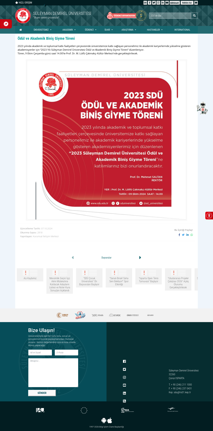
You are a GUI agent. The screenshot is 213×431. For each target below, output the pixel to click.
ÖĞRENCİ (89, 29)
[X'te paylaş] (184, 234)
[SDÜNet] (174, 2)
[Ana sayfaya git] (60, 15)
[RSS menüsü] (124, 401)
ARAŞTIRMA (127, 29)
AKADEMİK (67, 29)
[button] (196, 2)
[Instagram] (158, 2)
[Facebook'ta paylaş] (180, 234)
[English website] (145, 2)
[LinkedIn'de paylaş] (188, 234)
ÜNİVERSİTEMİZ (41, 29)
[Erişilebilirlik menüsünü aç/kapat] (209, 215)
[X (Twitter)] (154, 2)
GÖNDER (42, 392)
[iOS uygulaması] (109, 420)
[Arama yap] (194, 16)
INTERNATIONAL (182, 29)
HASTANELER (153, 29)
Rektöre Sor (187, 3)
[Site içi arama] (170, 16)
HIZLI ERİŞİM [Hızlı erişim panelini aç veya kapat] (23, 2)
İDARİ (107, 29)
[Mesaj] (53, 372)
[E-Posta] (66, 352)
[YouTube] (167, 2)
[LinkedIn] (163, 2)
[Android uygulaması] (104, 420)
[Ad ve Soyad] (40, 352)
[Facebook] (149, 2)
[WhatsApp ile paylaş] (192, 234)
